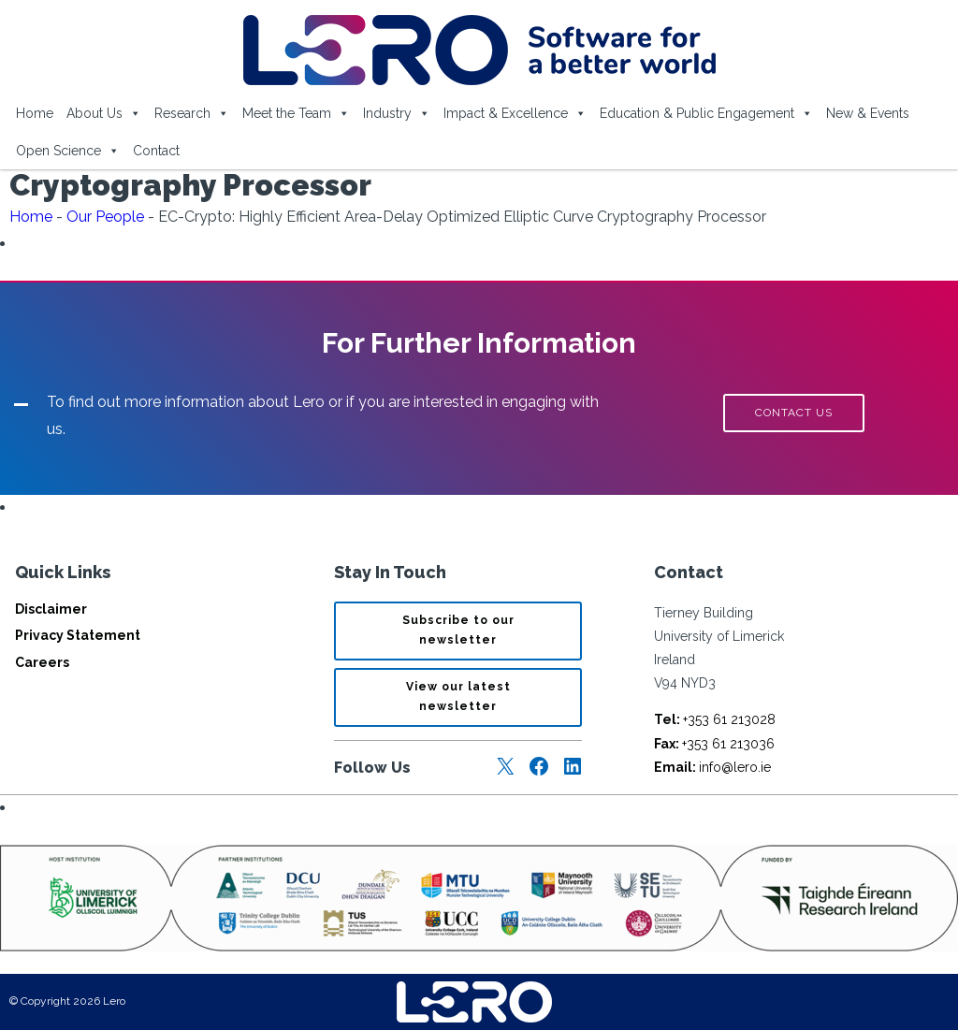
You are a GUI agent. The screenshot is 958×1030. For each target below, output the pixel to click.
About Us (103, 113)
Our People (105, 216)
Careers (42, 662)
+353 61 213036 (714, 743)
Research (191, 113)
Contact (156, 150)
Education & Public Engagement (706, 113)
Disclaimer (51, 609)
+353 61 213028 (715, 719)
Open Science (68, 150)
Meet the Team (296, 113)
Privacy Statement (77, 635)
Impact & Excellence (515, 113)
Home (34, 113)
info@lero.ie (712, 767)
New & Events (867, 113)
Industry (396, 113)
